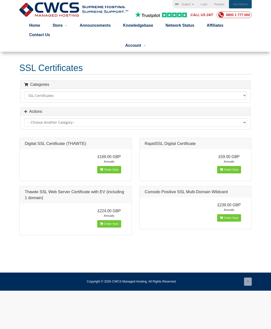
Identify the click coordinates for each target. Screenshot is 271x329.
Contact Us (39, 35)
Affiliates (215, 25)
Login (204, 4)
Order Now (109, 169)
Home (34, 25)
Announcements (95, 25)
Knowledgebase (138, 25)
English (184, 4)
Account (135, 45)
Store (59, 25)
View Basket (240, 4)
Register (219, 4)
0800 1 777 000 (234, 15)
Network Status (179, 25)
